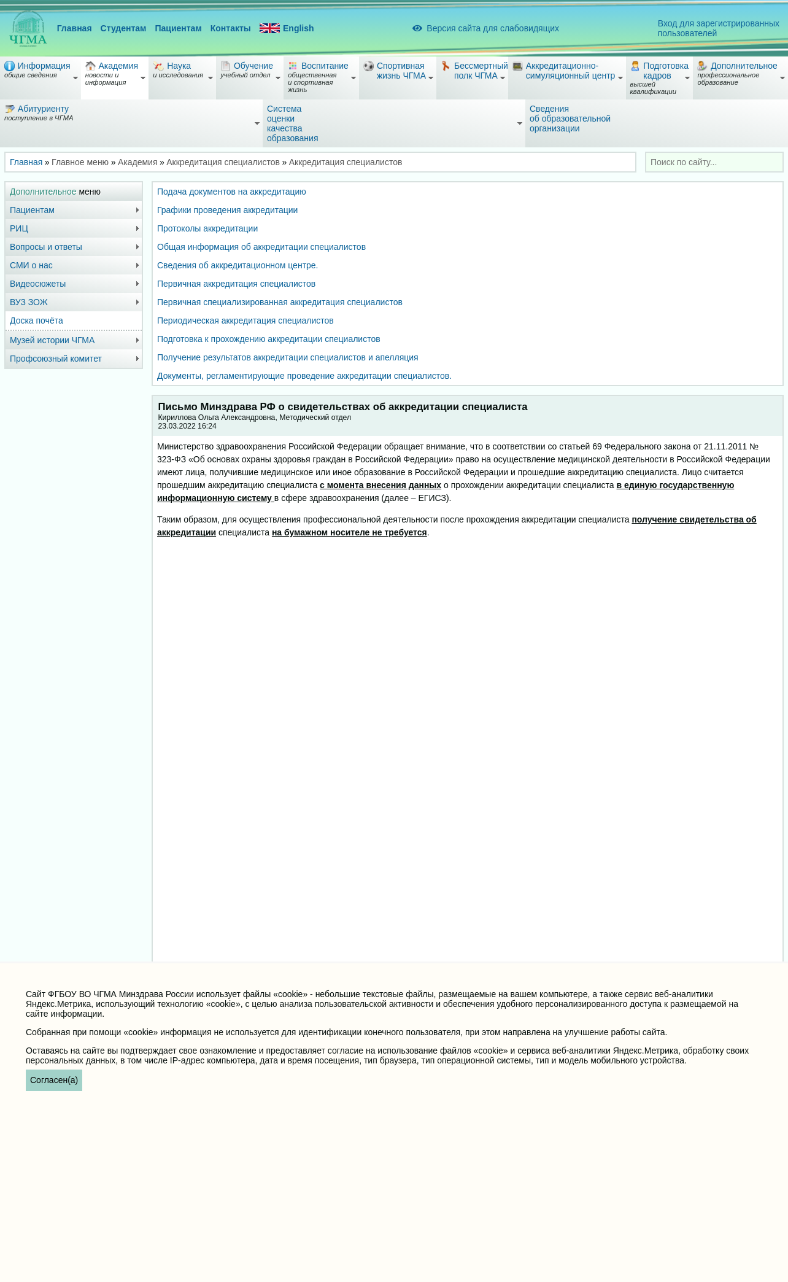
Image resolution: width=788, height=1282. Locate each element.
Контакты (231, 28)
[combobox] (714, 162)
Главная (74, 28)
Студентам (124, 28)
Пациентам (178, 28)
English (287, 28)
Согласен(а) (54, 1080)
